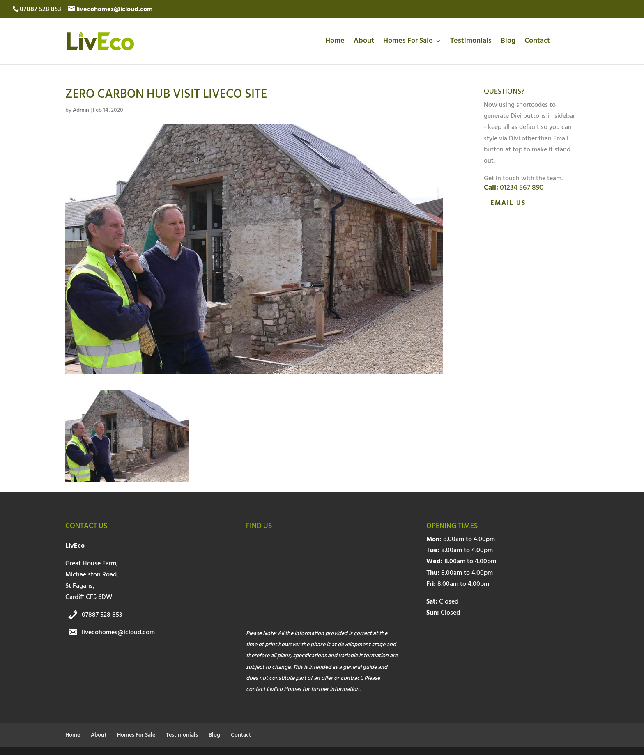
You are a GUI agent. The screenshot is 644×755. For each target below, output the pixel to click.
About (364, 42)
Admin (81, 110)
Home (335, 42)
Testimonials (471, 42)
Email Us (508, 203)
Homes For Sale (408, 42)
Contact (537, 42)
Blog (508, 42)
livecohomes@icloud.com (118, 632)
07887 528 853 (102, 615)
